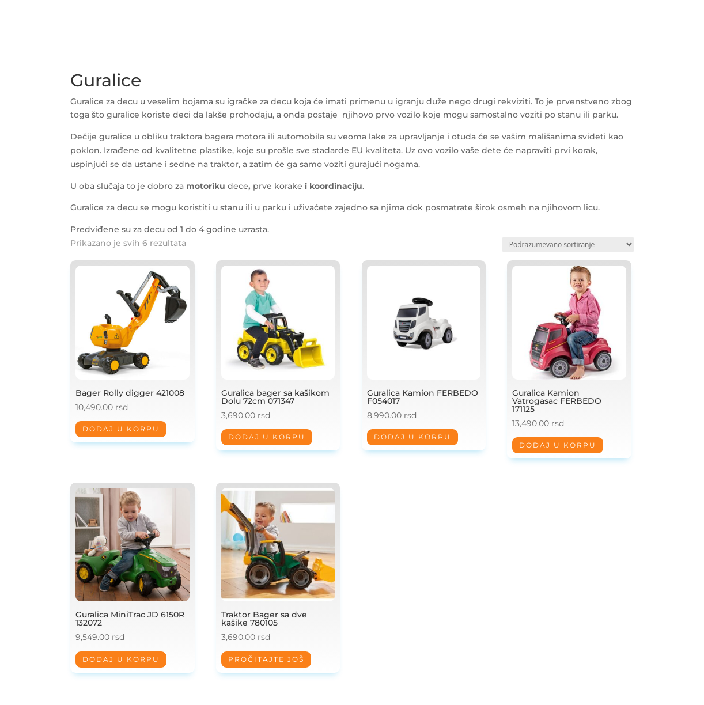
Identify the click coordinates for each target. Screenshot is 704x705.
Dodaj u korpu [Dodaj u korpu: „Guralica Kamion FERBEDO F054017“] (412, 437)
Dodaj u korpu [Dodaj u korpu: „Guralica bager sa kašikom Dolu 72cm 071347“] (266, 437)
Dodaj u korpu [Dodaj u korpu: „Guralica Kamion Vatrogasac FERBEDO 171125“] (557, 445)
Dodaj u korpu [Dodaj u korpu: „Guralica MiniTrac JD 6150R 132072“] (121, 659)
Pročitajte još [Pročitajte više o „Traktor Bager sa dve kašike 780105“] (266, 659)
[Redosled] (568, 244)
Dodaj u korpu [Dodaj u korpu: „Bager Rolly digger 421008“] (121, 428)
